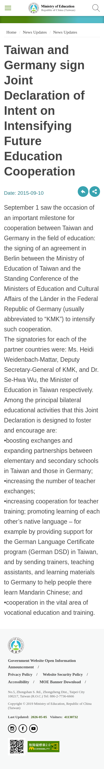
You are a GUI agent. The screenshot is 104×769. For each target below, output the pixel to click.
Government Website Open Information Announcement (42, 663)
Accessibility (18, 682)
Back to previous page (83, 191)
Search (96, 8)
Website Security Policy (63, 674)
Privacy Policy (20, 674)
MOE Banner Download (60, 682)
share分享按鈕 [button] (94, 191)
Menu (8, 8)
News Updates (35, 32)
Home (10, 32)
